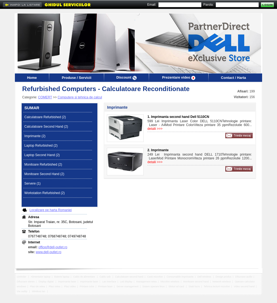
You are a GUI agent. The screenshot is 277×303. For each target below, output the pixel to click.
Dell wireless (204, 276)
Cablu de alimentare (84, 276)
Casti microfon (155, 276)
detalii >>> (155, 129)
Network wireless (222, 281)
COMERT (45, 97)
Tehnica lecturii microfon (217, 286)
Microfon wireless (169, 281)
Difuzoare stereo (26, 281)
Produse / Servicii (76, 78)
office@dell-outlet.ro (52, 247)
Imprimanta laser (67, 281)
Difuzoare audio (243, 276)
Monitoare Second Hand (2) (44, 174)
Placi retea (54, 286)
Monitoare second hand (196, 281)
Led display (126, 281)
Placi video (70, 286)
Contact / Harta (233, 78)
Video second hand (244, 286)
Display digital (46, 281)
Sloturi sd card (177, 286)
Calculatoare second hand (129, 276)
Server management (128, 286)
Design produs (223, 276)
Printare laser (105, 286)
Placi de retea (37, 286)
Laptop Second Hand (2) (42, 155)
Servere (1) (32, 183)
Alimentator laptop (41, 276)
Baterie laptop (62, 276)
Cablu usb (105, 276)
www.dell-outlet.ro (48, 252)
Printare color (87, 286)
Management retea (146, 281)
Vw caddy (22, 291)
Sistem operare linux (153, 286)
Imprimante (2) (34, 136)
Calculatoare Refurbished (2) (45, 117)
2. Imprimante (158, 150)
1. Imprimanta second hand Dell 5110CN (178, 117)
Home (32, 78)
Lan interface (109, 281)
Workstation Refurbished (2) (44, 193)
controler (22, 276)
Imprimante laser (89, 281)
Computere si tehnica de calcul (80, 97)
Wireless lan (39, 291)
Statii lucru (194, 286)
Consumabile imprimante (180, 276)
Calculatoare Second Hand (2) (46, 126)
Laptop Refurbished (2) (41, 145)
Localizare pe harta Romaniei (50, 210)
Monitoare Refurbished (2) (43, 164)
